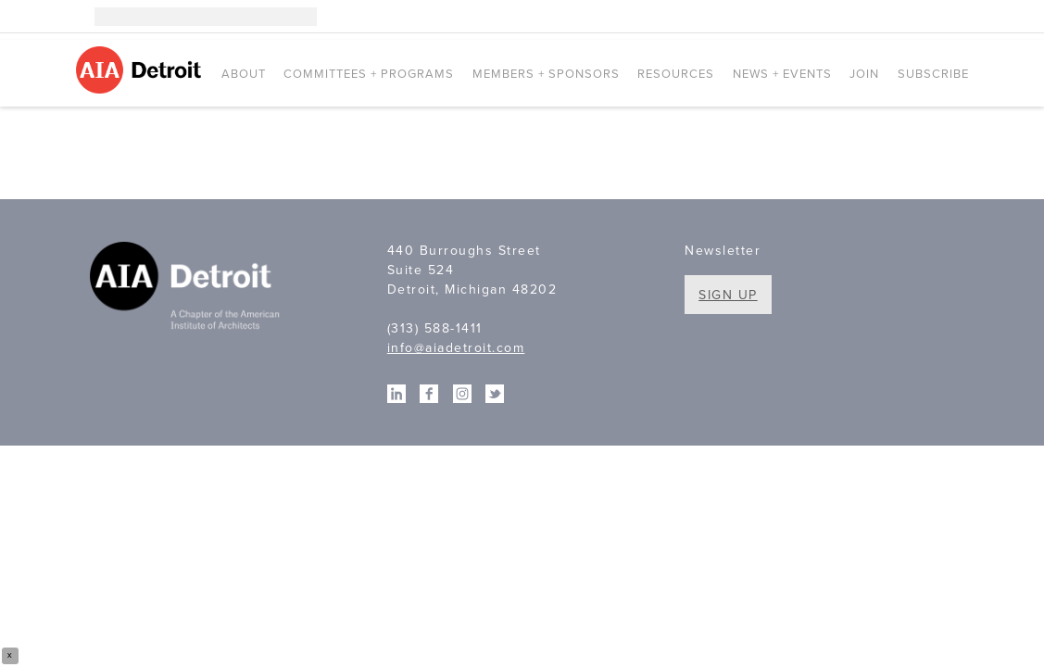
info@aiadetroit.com (456, 348)
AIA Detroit (141, 70)
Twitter (959, 16)
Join (864, 74)
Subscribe (933, 74)
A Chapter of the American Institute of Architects (187, 288)
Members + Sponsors (546, 74)
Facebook (932, 16)
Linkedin (904, 16)
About (243, 74)
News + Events (782, 74)
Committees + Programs (368, 74)
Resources (675, 74)
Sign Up (728, 295)
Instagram (876, 16)
